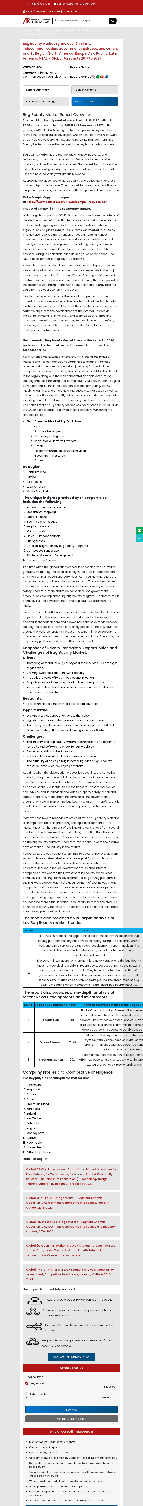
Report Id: (80, 67)
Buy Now (71, 1410)
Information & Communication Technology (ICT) (68, 30)
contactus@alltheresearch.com (75, 4)
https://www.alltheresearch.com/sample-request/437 (67, 202)
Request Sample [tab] (84, 101)
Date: (32, 67)
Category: (46, 75)
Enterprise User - (68, 1395)
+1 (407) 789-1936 (39, 4)
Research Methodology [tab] (40, 101)
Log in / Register (34, 11)
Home (25, 30)
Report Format (89, 77)
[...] (81, 21)
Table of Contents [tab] (85, 90)
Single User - (70, 1385)
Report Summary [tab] (37, 90)
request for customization (71, 1357)
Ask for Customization (71, 1419)
